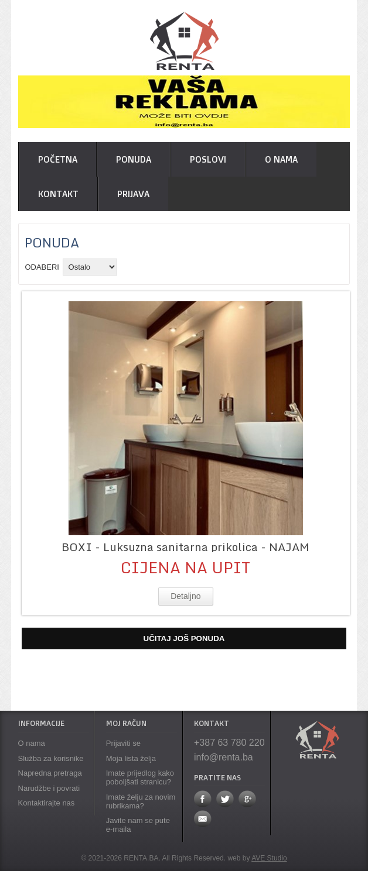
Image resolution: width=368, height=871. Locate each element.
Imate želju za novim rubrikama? (141, 801)
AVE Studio (269, 858)
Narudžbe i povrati (49, 788)
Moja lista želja (131, 758)
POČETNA (57, 159)
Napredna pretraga (50, 773)
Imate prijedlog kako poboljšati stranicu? (140, 777)
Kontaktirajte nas (46, 802)
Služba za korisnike (51, 758)
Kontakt (58, 193)
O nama (281, 159)
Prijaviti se (123, 743)
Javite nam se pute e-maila (138, 825)
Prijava (133, 193)
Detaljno (185, 596)
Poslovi (208, 159)
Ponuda (133, 159)
